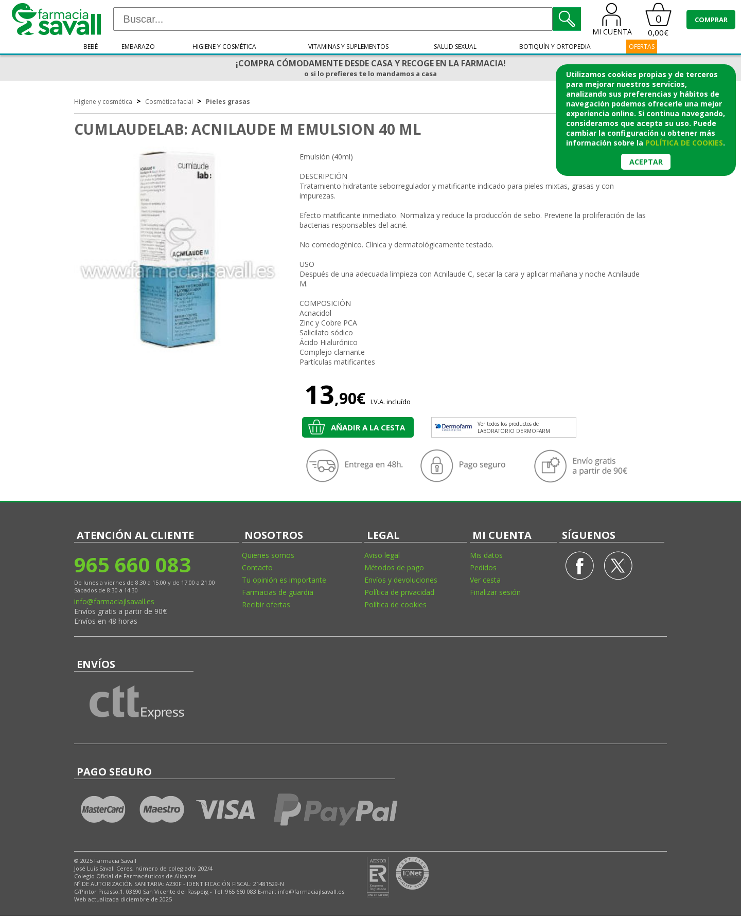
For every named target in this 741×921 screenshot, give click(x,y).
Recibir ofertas (266, 604)
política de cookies (684, 143)
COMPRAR (711, 19)
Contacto (257, 567)
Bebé (90, 46)
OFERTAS (642, 46)
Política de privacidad (399, 592)
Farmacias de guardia (277, 592)
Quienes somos (268, 555)
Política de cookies (395, 604)
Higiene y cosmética (224, 46)
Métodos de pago (394, 567)
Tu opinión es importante (284, 580)
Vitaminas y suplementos (348, 46)
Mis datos (486, 555)
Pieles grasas (228, 101)
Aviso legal (382, 555)
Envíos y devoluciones (400, 580)
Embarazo (138, 46)
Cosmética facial (169, 101)
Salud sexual (455, 46)
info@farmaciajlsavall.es (114, 601)
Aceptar (646, 162)
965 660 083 (132, 564)
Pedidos (483, 567)
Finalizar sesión (495, 592)
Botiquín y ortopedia (555, 46)
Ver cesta (485, 580)
